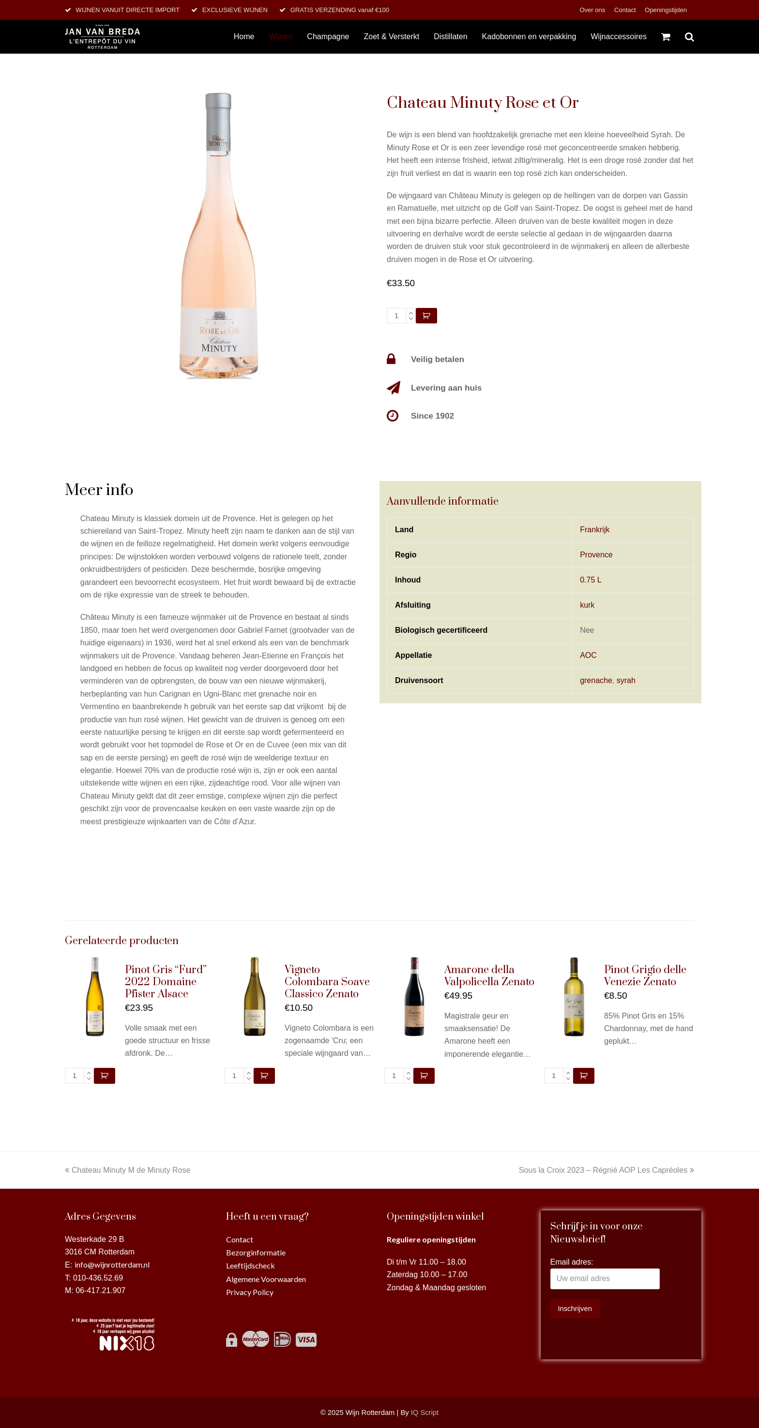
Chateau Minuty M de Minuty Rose (127, 1170)
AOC (588, 655)
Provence (596, 555)
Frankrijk (594, 529)
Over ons (593, 10)
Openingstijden (666, 10)
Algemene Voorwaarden (266, 1278)
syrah (626, 680)
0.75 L (590, 580)
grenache (596, 680)
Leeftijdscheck (250, 1265)
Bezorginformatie (256, 1252)
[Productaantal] (396, 315)
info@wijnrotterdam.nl (112, 1264)
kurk (587, 605)
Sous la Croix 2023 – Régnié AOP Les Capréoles (606, 1170)
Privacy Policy (249, 1292)
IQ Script (425, 1412)
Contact (626, 10)
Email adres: (571, 1262)
